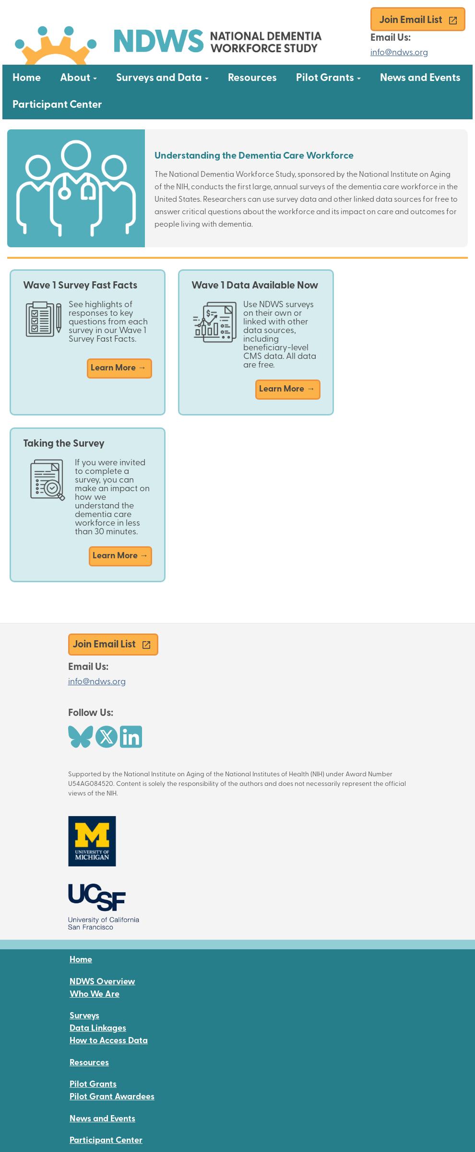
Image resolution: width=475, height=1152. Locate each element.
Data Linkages (98, 1028)
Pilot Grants (333, 78)
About (83, 78)
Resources (252, 78)
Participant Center (57, 105)
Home (26, 78)
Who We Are (94, 994)
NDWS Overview (102, 982)
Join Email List (410, 20)
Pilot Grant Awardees (112, 1097)
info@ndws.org (399, 53)
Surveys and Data (167, 78)
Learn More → (119, 368)
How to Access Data (109, 1041)
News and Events (420, 78)
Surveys (84, 1016)
